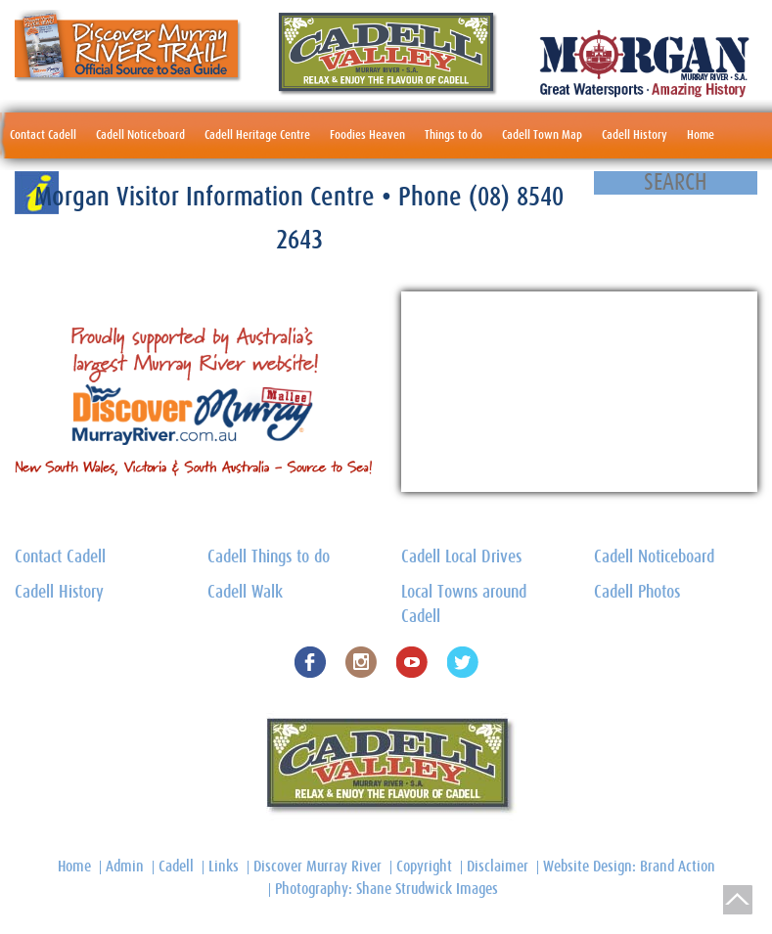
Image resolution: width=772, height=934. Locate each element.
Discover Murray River (317, 866)
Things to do (453, 135)
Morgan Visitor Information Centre (208, 197)
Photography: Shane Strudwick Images (386, 889)
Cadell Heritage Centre (257, 135)
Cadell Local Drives (461, 557)
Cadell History (634, 135)
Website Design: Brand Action (629, 866)
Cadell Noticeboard (140, 135)
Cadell (176, 866)
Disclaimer (497, 866)
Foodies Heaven (367, 135)
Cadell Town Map (542, 135)
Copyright (424, 866)
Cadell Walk (245, 592)
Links (223, 866)
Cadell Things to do (268, 557)
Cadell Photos (637, 592)
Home (700, 135)
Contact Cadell (43, 135)
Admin (125, 866)
